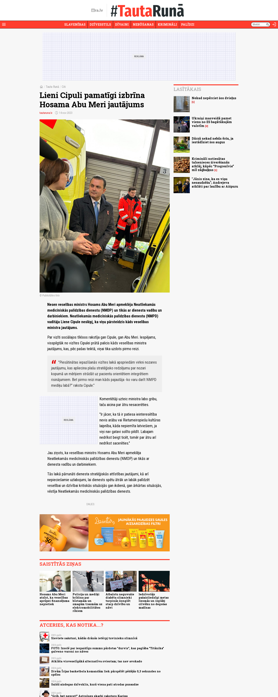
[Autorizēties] (274, 24)
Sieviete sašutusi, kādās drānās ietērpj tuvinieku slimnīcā (94, 638)
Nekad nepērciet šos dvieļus (214, 98)
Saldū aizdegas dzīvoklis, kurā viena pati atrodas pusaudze (95, 684)
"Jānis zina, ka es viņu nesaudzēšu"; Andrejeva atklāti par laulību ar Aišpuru (215, 182)
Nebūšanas (143, 24)
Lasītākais (187, 89)
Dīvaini (122, 24)
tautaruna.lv (46, 112)
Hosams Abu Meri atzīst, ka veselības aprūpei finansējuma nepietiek (54, 599)
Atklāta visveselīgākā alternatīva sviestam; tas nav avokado (96, 661)
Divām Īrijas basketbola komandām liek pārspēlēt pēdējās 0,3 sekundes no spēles (106, 672)
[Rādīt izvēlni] (4, 24)
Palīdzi (187, 24)
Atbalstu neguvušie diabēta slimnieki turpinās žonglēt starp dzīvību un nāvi (120, 600)
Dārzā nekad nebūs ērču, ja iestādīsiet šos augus (212, 140)
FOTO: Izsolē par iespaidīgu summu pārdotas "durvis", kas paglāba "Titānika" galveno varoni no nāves (107, 649)
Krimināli (167, 24)
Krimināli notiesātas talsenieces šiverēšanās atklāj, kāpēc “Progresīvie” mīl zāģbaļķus (213, 164)
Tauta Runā (52, 87)
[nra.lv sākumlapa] (97, 10)
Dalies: (90, 504)
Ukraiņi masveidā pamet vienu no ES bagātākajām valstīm (212, 121)
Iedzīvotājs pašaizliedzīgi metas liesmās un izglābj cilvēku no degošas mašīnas (154, 600)
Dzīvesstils (100, 24)
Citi (64, 87)
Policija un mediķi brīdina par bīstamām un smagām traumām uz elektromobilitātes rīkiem (87, 602)
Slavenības (75, 24)
